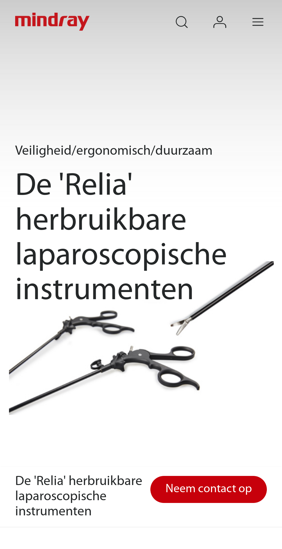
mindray (53, 22)
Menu (266, 14)
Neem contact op (209, 489)
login (227, 14)
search (189, 14)
